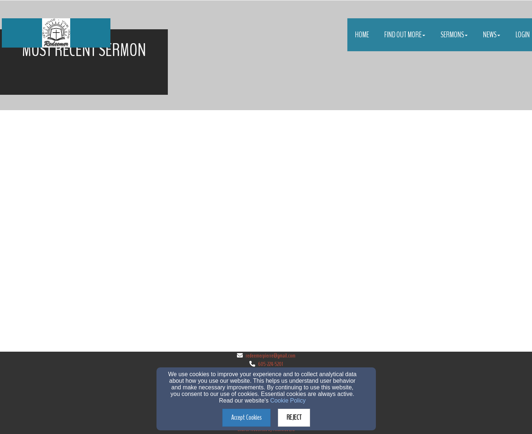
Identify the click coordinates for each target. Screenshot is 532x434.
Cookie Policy (288, 400)
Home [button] (362, 34)
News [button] (491, 34)
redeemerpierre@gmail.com (270, 356)
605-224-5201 (270, 364)
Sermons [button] (454, 34)
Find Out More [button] (404, 34)
